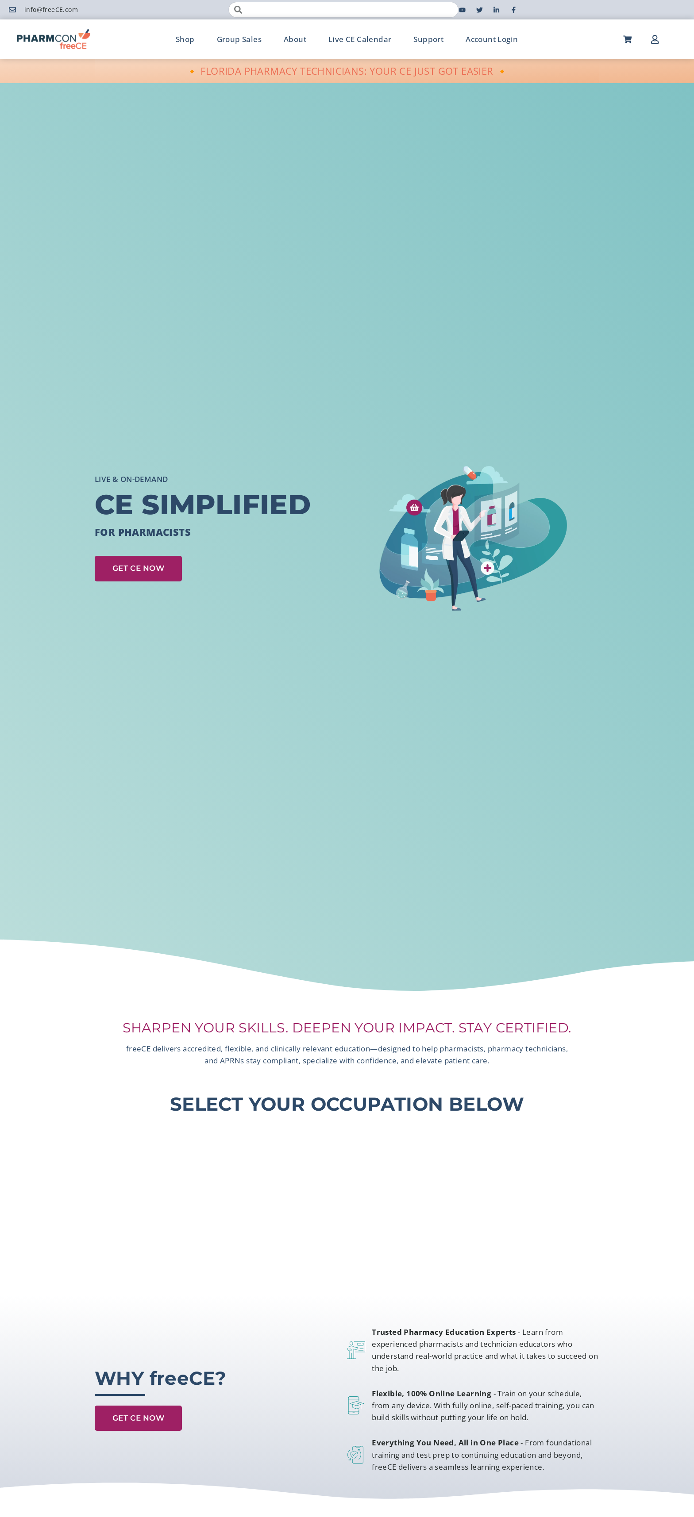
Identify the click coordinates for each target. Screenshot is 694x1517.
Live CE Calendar (359, 39)
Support (428, 39)
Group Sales (239, 39)
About (295, 39)
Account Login (492, 39)
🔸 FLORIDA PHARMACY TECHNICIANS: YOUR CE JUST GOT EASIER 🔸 (347, 70)
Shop (185, 39)
